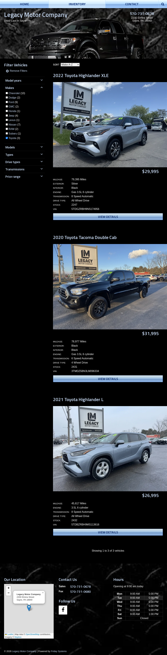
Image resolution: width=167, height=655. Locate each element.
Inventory (77, 4)
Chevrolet (14, 93)
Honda (12, 111)
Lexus (11, 120)
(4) (13, 115)
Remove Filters (16, 70)
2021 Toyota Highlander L (78, 399)
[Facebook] (63, 610)
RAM (11, 129)
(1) (14, 111)
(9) (13, 102)
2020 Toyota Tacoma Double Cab (85, 237)
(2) (14, 97)
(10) (16, 93)
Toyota (12, 138)
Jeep (11, 115)
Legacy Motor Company (36, 14)
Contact (132, 4)
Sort (56, 64)
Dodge (12, 97)
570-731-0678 (142, 13)
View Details (108, 216)
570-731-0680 (80, 591)
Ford (11, 102)
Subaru (12, 133)
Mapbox (18, 637)
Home (24, 4)
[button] (29, 608)
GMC (11, 106)
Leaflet (9, 634)
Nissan (12, 124)
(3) (14, 138)
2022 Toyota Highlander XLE (81, 75)
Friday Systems (59, 651)
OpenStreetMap (32, 634)
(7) (14, 124)
